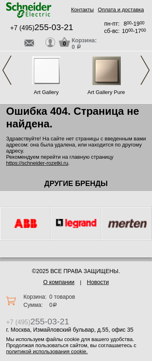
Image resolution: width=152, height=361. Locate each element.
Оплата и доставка (121, 10)
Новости (98, 282)
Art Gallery (46, 92)
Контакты (82, 10)
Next (145, 70)
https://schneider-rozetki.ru (37, 163)
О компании (58, 282)
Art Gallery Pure (106, 92)
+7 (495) (41, 27)
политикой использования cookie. (47, 351)
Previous (7, 70)
